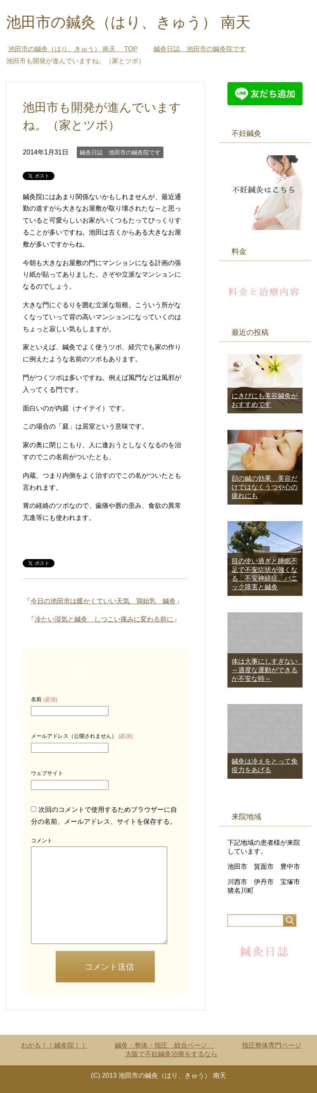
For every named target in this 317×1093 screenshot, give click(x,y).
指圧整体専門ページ (271, 1045)
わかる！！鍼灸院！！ (54, 1045)
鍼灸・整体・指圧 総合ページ (164, 1045)
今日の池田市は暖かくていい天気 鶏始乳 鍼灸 (103, 601)
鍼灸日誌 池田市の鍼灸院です (120, 152)
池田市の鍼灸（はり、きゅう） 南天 (135, 22)
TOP (73, 48)
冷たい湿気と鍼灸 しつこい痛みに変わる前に (104, 619)
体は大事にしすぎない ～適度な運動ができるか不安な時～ (268, 670)
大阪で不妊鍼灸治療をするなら (171, 1053)
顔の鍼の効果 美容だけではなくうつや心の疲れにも (265, 487)
